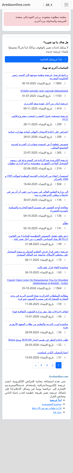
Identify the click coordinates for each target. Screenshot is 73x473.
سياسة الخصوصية (51, 404)
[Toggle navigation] (66, 4)
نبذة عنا (57, 412)
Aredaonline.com (16, 4)
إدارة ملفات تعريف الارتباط (46, 408)
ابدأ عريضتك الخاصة (53, 59)
